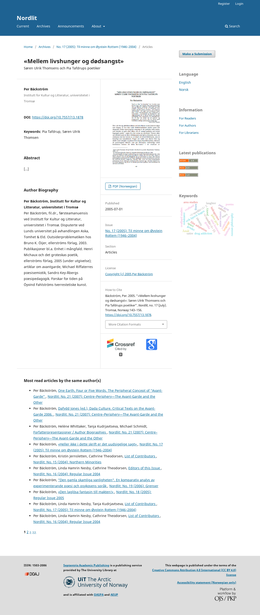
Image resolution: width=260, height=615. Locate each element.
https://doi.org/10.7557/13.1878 (57, 117)
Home (28, 47)
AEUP (114, 595)
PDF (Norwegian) (124, 186)
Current (23, 26)
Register (224, 3)
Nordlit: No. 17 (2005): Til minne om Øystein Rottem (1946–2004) (84, 509)
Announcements (71, 26)
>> (34, 532)
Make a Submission (197, 54)
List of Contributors (140, 456)
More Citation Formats (125, 324)
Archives (43, 26)
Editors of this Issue (144, 468)
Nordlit (27, 18)
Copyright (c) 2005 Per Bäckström (129, 274)
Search (232, 26)
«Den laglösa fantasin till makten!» (86, 492)
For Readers (187, 118)
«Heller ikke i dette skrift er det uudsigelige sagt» (98, 444)
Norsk (183, 89)
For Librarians (189, 132)
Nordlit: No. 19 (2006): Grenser (133, 486)
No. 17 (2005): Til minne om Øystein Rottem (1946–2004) (96, 47)
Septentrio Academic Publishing (86, 565)
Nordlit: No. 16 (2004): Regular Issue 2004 (66, 474)
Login (239, 3)
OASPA (99, 595)
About (97, 26)
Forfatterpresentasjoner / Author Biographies (70, 432)
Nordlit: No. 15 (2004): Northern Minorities (67, 462)
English (185, 82)
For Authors (187, 125)
